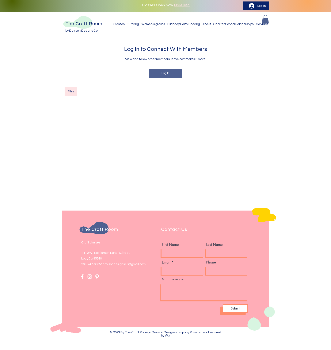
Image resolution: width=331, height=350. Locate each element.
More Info (182, 5)
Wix (167, 335)
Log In (165, 73)
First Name (170, 244)
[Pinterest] (97, 277)
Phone (211, 262)
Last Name (214, 244)
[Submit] (235, 308)
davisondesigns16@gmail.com (124, 264)
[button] (265, 19)
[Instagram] (90, 277)
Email (166, 262)
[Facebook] (82, 277)
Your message (172, 279)
